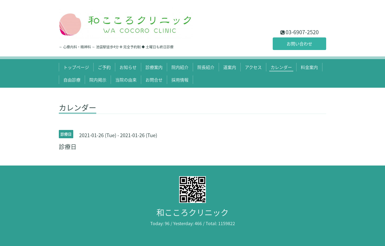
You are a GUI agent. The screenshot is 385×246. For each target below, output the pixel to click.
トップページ (76, 67)
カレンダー (281, 67)
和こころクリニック (192, 212)
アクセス (253, 67)
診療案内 (154, 67)
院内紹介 (179, 67)
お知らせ (128, 67)
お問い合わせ (299, 43)
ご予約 (104, 67)
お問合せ (154, 79)
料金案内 (309, 67)
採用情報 (179, 79)
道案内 (229, 67)
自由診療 (71, 79)
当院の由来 (126, 79)
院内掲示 (97, 79)
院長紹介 (205, 67)
